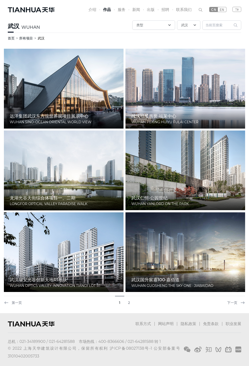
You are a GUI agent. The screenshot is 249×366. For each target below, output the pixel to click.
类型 (154, 25)
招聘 (165, 9)
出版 (151, 9)
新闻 (136, 9)
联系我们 (184, 9)
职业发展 (233, 323)
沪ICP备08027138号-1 (131, 348)
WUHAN (30, 27)
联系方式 (143, 323)
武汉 (13, 26)
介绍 (92, 9)
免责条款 (211, 323)
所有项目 (26, 38)
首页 (11, 38)
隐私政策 (188, 323)
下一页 (236, 302)
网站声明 (166, 323)
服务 (121, 9)
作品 (107, 9)
